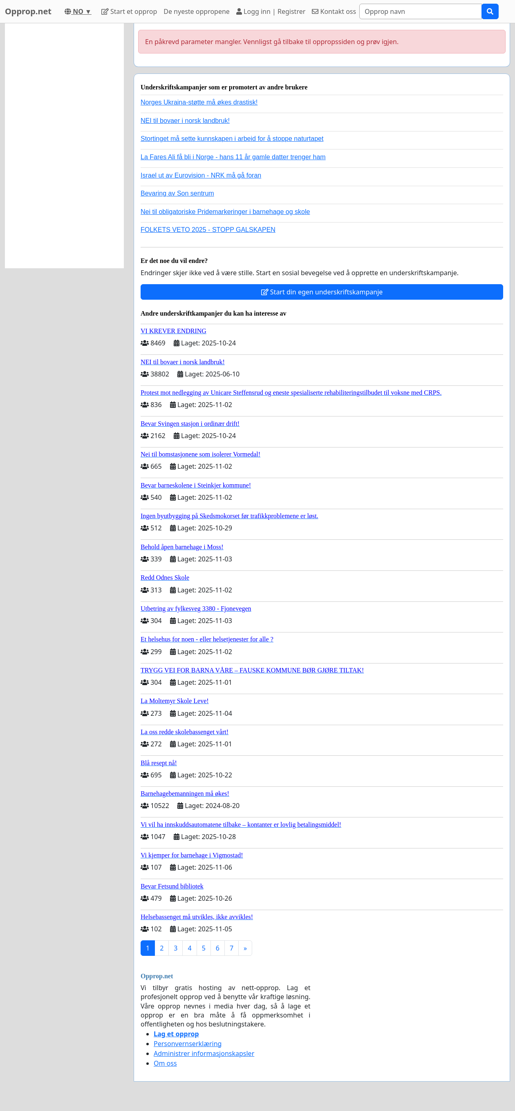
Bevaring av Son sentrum (177, 193)
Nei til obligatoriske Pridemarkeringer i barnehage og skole (225, 211)
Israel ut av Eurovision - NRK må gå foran (201, 175)
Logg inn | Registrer (270, 11)
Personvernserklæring (188, 1043)
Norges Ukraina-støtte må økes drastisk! (199, 102)
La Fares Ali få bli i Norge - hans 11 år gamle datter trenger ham (233, 157)
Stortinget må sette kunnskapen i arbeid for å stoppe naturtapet (232, 138)
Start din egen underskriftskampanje (322, 291)
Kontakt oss (334, 11)
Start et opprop (129, 11)
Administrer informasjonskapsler (204, 1053)
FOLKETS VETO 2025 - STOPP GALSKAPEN (208, 229)
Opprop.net (28, 11)
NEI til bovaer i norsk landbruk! (185, 120)
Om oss (165, 1063)
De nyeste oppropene (196, 11)
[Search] (420, 11)
